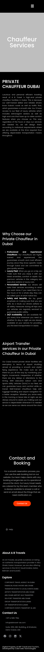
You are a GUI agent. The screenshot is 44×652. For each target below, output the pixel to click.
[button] (32, 6)
